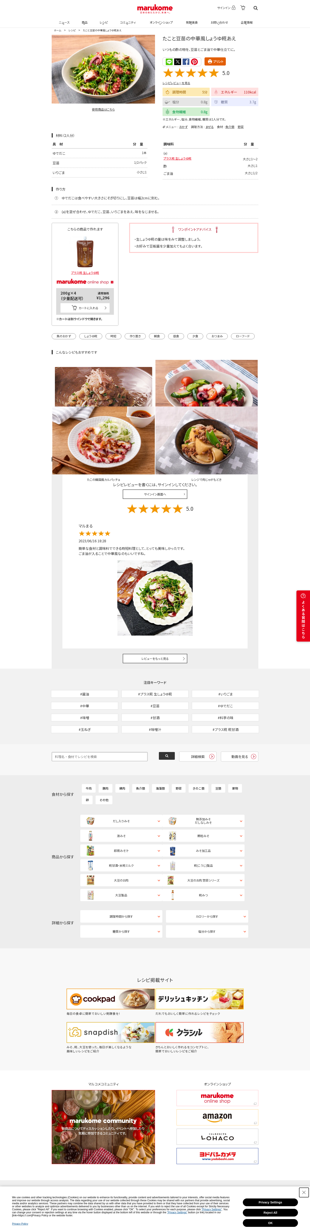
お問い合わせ (218, 20)
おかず (183, 126)
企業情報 (246, 20)
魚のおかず (64, 336)
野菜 (241, 126)
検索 (255, 8)
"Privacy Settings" (212, 1209)
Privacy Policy (20, 1223)
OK (270, 1223)
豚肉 (105, 761)
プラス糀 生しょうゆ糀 (179, 159)
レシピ (103, 20)
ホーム (57, 30)
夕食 (195, 336)
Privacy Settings (270, 1202)
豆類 (218, 761)
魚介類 (229, 126)
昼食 (176, 336)
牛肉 (89, 761)
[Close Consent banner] (304, 1192)
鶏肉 (122, 761)
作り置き (135, 336)
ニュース (63, 20)
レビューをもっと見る (155, 609)
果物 (235, 761)
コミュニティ (127, 20)
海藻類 (160, 761)
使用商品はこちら (103, 109)
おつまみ (217, 336)
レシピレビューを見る (176, 83)
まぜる (209, 126)
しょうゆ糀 (90, 336)
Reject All (270, 1212)
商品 (84, 20)
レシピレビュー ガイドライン (242, 410)
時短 (113, 336)
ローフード (243, 336)
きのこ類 (198, 761)
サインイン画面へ (155, 444)
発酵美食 (191, 20)
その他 (103, 773)
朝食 (157, 336)
